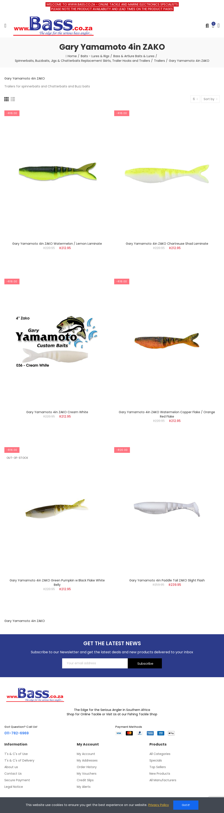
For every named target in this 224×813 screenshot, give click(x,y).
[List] (13, 99)
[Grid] (6, 99)
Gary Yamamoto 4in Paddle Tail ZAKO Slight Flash (167, 580)
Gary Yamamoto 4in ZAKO (24, 78)
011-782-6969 (16, 733)
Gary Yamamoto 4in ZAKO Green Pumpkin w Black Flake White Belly (57, 582)
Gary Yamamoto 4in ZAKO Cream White (57, 412)
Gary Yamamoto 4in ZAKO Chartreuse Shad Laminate (167, 243)
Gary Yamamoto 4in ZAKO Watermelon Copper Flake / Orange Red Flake (167, 414)
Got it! (186, 805)
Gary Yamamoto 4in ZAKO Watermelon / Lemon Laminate (57, 243)
